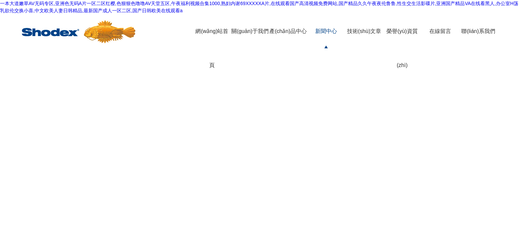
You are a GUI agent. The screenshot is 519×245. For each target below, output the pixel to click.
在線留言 (440, 31)
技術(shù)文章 (364, 31)
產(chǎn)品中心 (287, 31)
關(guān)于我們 (250, 31)
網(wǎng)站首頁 (211, 48)
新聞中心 (326, 31)
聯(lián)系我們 (478, 31)
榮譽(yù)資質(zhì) (402, 48)
